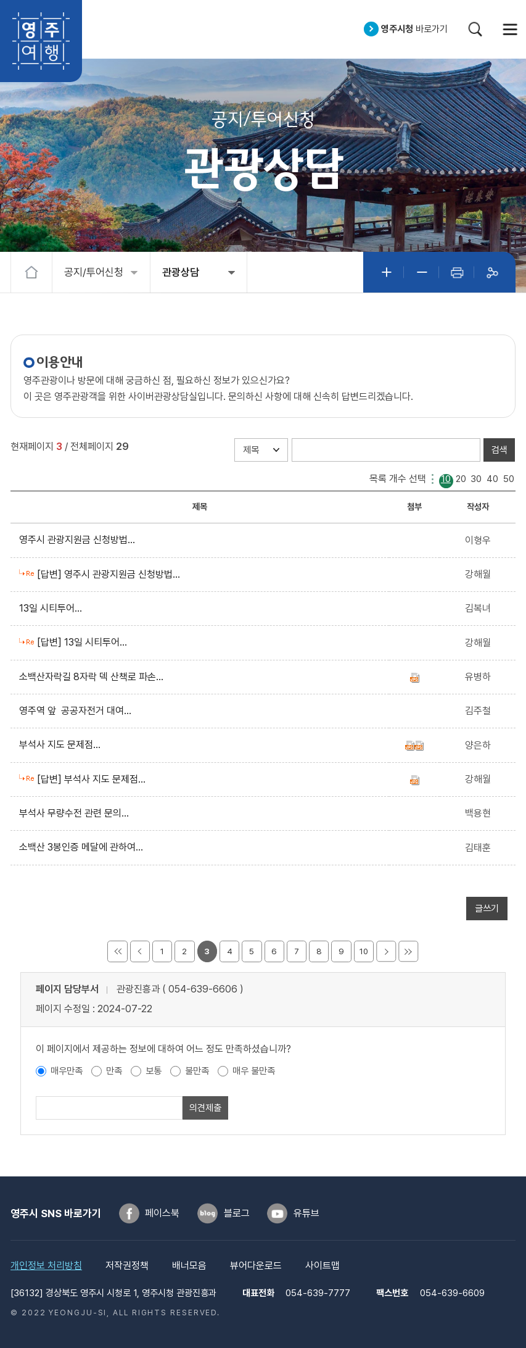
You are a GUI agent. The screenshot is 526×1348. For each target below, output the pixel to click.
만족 (114, 1070)
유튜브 (306, 1213)
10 (446, 479)
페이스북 (162, 1213)
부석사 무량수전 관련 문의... (76, 813)
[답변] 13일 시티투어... (84, 642)
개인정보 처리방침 (46, 1265)
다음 (386, 951)
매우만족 (67, 1070)
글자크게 (386, 272)
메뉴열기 (510, 29)
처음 (117, 951)
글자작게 (421, 272)
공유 (491, 272)
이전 (140, 951)
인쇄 (456, 272)
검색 (475, 29)
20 (461, 479)
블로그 (237, 1213)
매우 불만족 (253, 1070)
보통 (154, 1070)
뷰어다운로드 (256, 1265)
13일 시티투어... (53, 608)
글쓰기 (487, 908)
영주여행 (41, 41)
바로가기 (414, 29)
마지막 (408, 951)
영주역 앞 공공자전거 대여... (77, 711)
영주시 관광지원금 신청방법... (79, 540)
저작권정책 (127, 1265)
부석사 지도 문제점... (62, 745)
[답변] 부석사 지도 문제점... (93, 779)
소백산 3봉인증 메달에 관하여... (83, 847)
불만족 (197, 1070)
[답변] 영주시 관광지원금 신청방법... (111, 574)
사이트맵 (322, 1265)
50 (508, 479)
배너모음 (189, 1265)
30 (476, 479)
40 (492, 479)
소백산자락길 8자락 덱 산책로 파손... (93, 677)
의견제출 (205, 1107)
